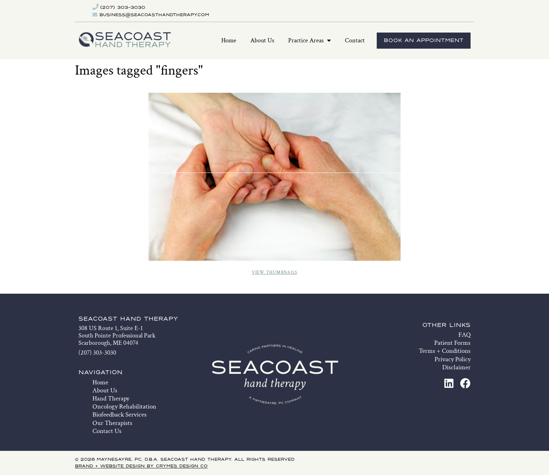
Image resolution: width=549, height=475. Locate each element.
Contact (355, 40)
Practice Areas (309, 40)
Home (228, 40)
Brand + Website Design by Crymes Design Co (141, 466)
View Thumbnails (274, 272)
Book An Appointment (424, 40)
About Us (262, 40)
